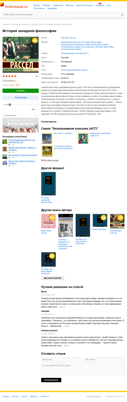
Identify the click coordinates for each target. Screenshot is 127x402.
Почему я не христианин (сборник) (81, 241)
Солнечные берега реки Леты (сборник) (63, 147)
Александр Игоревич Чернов (74, 70)
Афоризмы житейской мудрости (100, 134)
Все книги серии (51, 160)
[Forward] (17, 109)
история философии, (92, 42)
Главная (5, 24)
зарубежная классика (20, 24)
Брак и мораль (99, 229)
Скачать (20, 91)
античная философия (71, 49)
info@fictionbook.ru (93, 396)
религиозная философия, (97, 44)
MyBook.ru (34, 396)
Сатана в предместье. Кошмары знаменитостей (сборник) (65, 244)
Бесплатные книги (84, 5)
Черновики (52, 8)
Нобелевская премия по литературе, (78, 47)
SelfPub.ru (45, 396)
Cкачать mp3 (21, 98)
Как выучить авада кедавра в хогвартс (21, 162)
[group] (20, 107)
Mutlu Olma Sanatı (46, 232)
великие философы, (104, 47)
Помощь (5, 396)
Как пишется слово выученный (22, 155)
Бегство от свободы (63, 133)
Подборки (99, 5)
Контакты (15, 396)
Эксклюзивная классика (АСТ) (75, 53)
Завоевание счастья (115, 232)
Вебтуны (70, 5)
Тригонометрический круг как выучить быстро (21, 141)
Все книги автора (52, 278)
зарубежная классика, (71, 42)
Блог (109, 5)
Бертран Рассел (37, 24)
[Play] (11, 109)
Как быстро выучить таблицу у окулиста (22, 148)
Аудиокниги (58, 5)
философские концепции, (72, 44)
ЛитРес (25, 396)
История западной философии (46, 200)
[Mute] (26, 109)
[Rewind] (6, 109)
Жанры (36, 5)
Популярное (39, 8)
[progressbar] (21, 104)
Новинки (46, 5)
